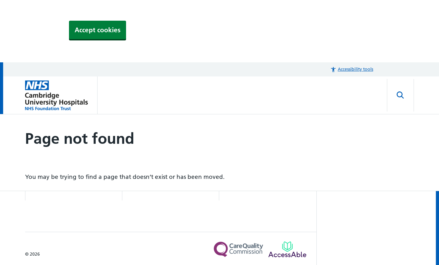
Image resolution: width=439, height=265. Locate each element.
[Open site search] (400, 95)
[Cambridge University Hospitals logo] (61, 95)
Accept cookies (97, 30)
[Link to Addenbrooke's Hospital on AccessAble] (287, 249)
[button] (351, 69)
